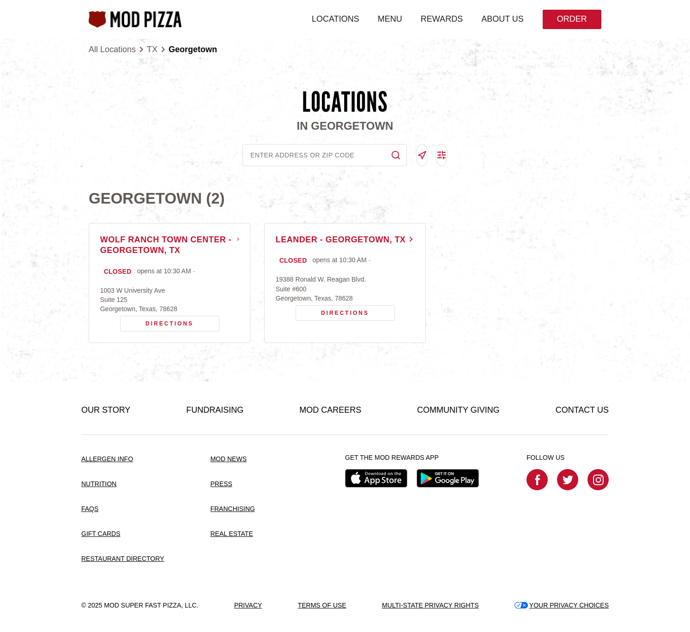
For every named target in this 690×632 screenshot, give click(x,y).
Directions (157, 321)
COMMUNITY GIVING (458, 410)
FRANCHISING (232, 509)
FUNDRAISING (214, 410)
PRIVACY (248, 605)
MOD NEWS (228, 459)
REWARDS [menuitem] (441, 19)
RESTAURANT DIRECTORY (122, 558)
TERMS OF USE (322, 605)
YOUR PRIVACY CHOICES (561, 605)
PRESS (221, 484)
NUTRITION (98, 484)
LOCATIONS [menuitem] (335, 19)
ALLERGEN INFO (107, 459)
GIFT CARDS (101, 534)
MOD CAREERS (330, 410)
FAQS (89, 509)
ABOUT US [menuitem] (502, 19)
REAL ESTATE (231, 534)
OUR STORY (105, 410)
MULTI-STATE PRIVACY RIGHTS (430, 605)
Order (572, 19)
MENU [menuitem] (389, 19)
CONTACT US (582, 410)
